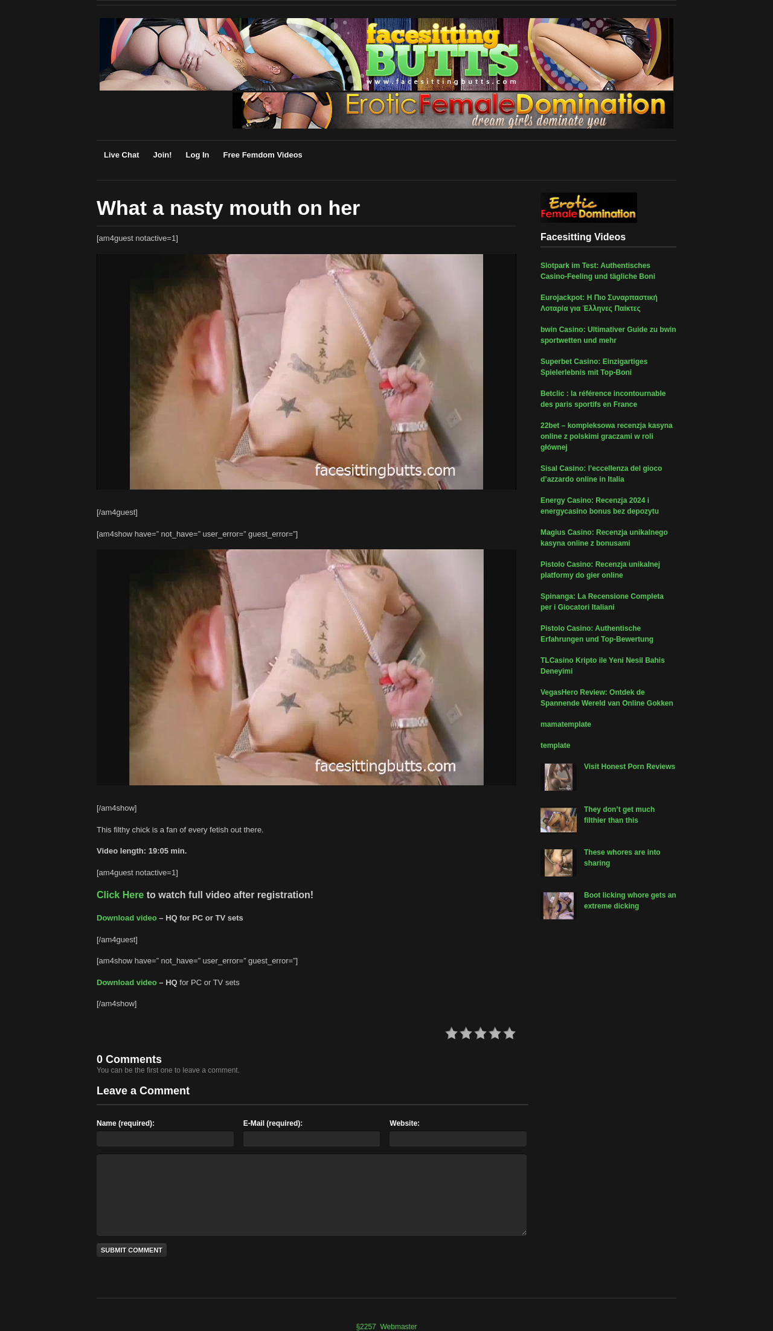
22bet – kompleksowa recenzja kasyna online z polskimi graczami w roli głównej (606, 436)
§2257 (366, 1327)
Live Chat (122, 154)
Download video (127, 917)
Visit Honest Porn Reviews (629, 766)
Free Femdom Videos (263, 154)
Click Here (120, 895)
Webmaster (398, 1327)
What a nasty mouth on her (228, 207)
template (555, 745)
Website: (405, 1123)
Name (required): (126, 1123)
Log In (198, 154)
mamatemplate (565, 724)
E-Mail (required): (273, 1123)
